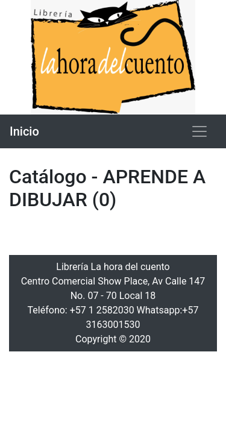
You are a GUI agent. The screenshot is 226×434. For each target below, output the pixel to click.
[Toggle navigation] (199, 131)
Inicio (24, 131)
